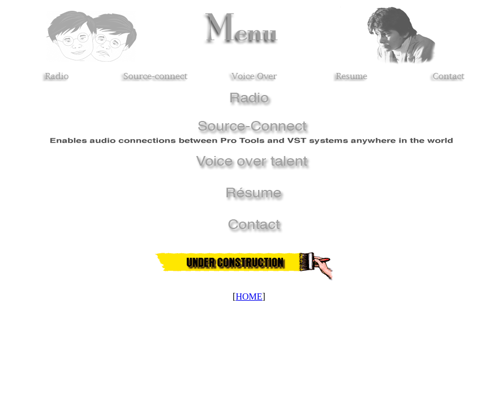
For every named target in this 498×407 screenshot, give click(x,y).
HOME (248, 296)
